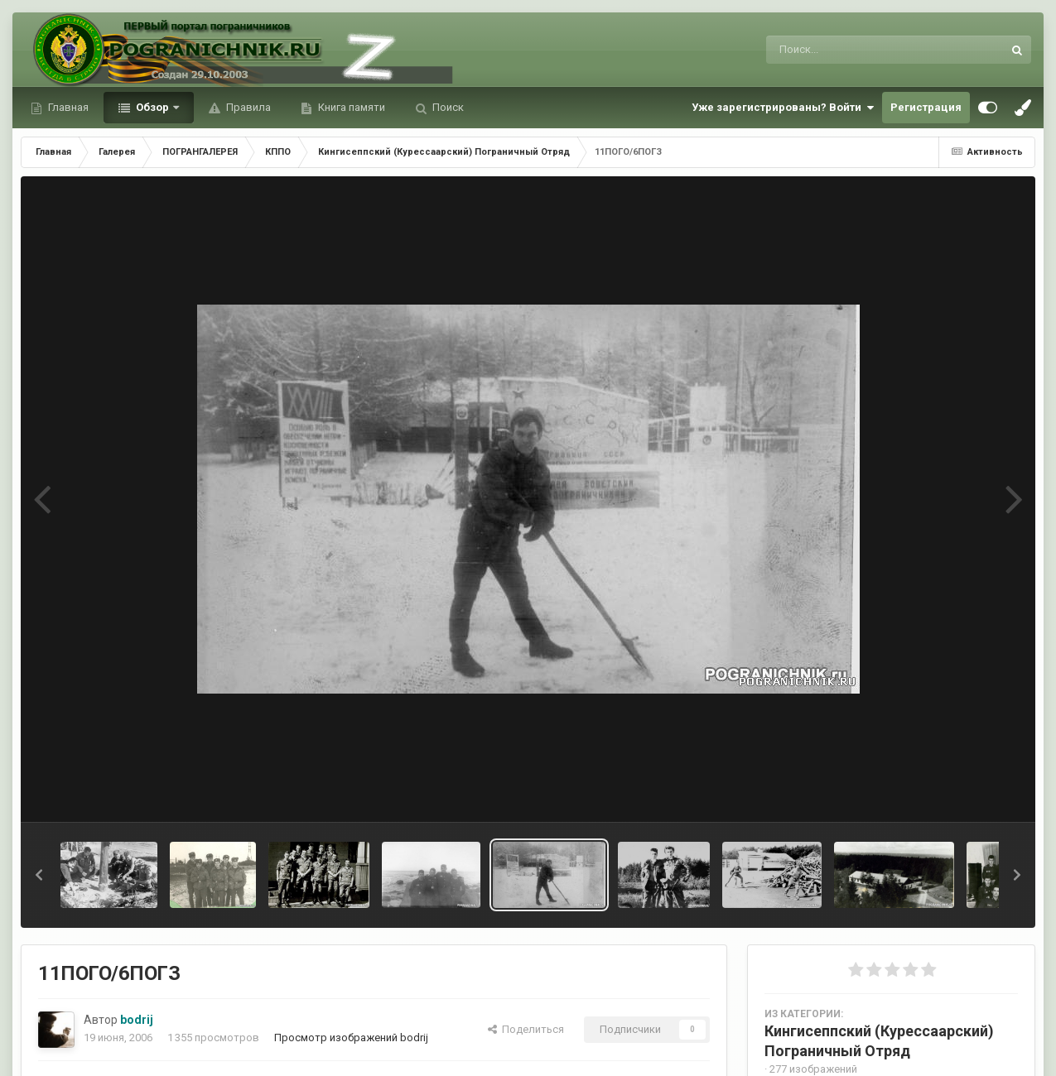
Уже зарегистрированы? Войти (783, 107)
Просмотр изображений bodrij (351, 1037)
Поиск (447, 107)
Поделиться (526, 1029)
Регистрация (926, 107)
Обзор (152, 107)
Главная (67, 107)
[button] (39, 875)
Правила (247, 107)
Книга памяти (350, 107)
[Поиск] (853, 50)
